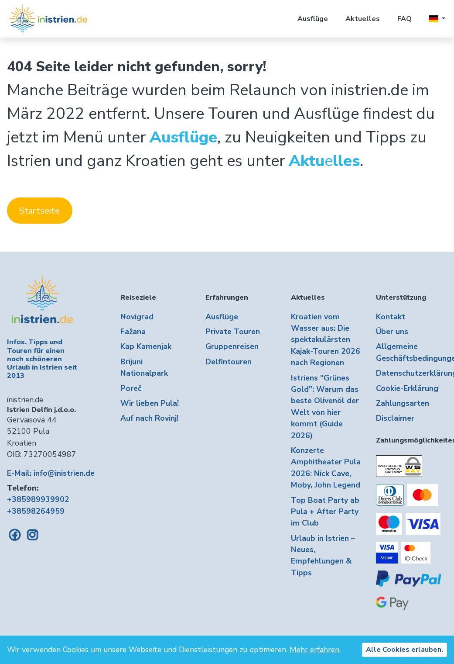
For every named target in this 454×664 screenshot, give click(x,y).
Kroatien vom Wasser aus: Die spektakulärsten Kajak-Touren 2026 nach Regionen (325, 339)
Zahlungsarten (402, 403)
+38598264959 (36, 511)
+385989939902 (38, 499)
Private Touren (232, 331)
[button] (437, 19)
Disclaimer (395, 418)
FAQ (404, 19)
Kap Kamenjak (145, 346)
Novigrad (137, 316)
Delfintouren (228, 361)
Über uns (392, 331)
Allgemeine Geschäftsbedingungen (411, 352)
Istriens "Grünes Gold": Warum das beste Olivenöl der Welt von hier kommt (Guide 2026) (325, 407)
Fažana (133, 331)
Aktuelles (362, 19)
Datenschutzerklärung (411, 373)
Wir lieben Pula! (149, 403)
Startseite (39, 211)
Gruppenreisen (232, 346)
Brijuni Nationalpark (144, 367)
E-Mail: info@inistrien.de (51, 473)
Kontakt (390, 316)
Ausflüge (312, 19)
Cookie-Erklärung (407, 388)
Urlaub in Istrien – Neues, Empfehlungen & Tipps (323, 555)
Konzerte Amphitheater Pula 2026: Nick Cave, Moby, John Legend (326, 467)
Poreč (130, 388)
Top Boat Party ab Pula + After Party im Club (325, 512)
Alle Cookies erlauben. (404, 649)
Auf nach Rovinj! (149, 418)
